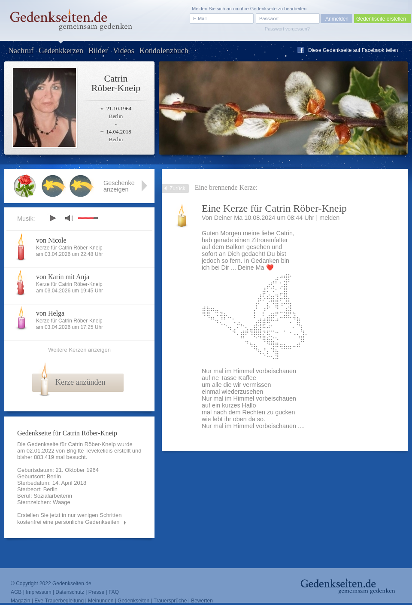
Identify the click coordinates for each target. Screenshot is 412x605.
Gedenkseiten (133, 601)
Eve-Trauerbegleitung (59, 601)
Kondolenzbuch (163, 50)
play (52, 218)
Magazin (20, 601)
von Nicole (51, 240)
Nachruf (20, 50)
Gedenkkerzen (61, 50)
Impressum (38, 592)
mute (69, 218)
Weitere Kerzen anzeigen (79, 350)
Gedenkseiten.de (71, 584)
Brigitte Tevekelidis (89, 450)
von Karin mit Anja (62, 276)
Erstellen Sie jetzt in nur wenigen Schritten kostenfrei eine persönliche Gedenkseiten (69, 518)
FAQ (114, 592)
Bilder (98, 50)
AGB (16, 592)
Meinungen (100, 601)
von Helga (50, 313)
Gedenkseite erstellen (381, 19)
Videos (123, 50)
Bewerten (202, 601)
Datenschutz (69, 592)
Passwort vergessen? (287, 28)
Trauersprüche (170, 601)
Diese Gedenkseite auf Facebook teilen (353, 50)
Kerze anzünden (80, 382)
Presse (96, 592)
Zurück (177, 188)
